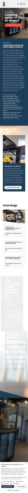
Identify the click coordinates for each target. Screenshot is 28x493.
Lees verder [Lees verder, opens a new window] (19, 478)
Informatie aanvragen (13, 187)
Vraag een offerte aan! (14, 25)
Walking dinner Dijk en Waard (11, 118)
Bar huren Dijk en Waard (9, 95)
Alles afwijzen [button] (21, 486)
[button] (14, 490)
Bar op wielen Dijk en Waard (10, 96)
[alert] (14, 477)
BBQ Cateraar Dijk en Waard (10, 98)
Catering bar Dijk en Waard (10, 105)
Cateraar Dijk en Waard (9, 103)
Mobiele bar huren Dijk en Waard (12, 112)
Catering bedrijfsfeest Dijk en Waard (13, 107)
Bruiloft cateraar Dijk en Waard (11, 102)
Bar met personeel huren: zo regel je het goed (13, 242)
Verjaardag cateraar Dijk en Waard (12, 116)
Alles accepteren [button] (7, 486)
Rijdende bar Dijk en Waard (10, 114)
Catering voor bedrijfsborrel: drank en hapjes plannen (12, 228)
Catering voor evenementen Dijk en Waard (12, 109)
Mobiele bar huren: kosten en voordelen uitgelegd (13, 257)
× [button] (26, 463)
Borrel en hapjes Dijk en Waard (11, 100)
